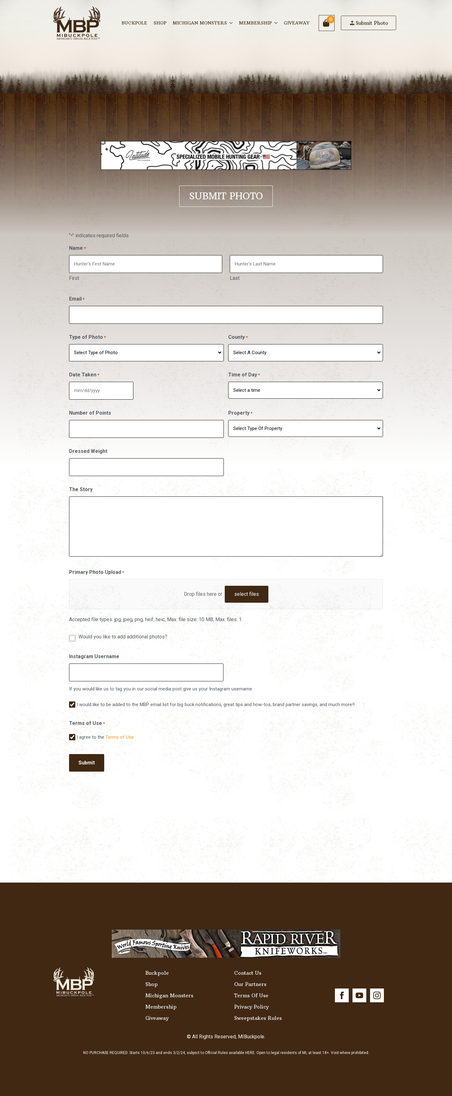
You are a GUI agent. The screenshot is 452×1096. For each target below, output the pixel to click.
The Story (81, 484)
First (74, 278)
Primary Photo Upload (96, 567)
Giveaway (296, 23)
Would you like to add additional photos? (122, 632)
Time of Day (245, 372)
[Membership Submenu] (276, 23)
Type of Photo (87, 335)
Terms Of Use (251, 989)
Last (235, 278)
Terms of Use (119, 731)
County (239, 335)
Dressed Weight (88, 447)
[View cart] (327, 23)
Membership (255, 23)
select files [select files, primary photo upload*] (246, 589)
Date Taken (84, 372)
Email (76, 297)
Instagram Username (94, 651)
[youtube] (359, 989)
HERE (250, 1046)
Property (241, 409)
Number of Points (90, 409)
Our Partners (250, 977)
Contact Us (247, 966)
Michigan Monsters (200, 23)
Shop (159, 23)
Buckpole (134, 23)
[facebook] (342, 989)
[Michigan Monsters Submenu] (231, 23)
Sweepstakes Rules (258, 1011)
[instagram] (377, 989)
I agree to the (105, 731)
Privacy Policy (251, 1000)
